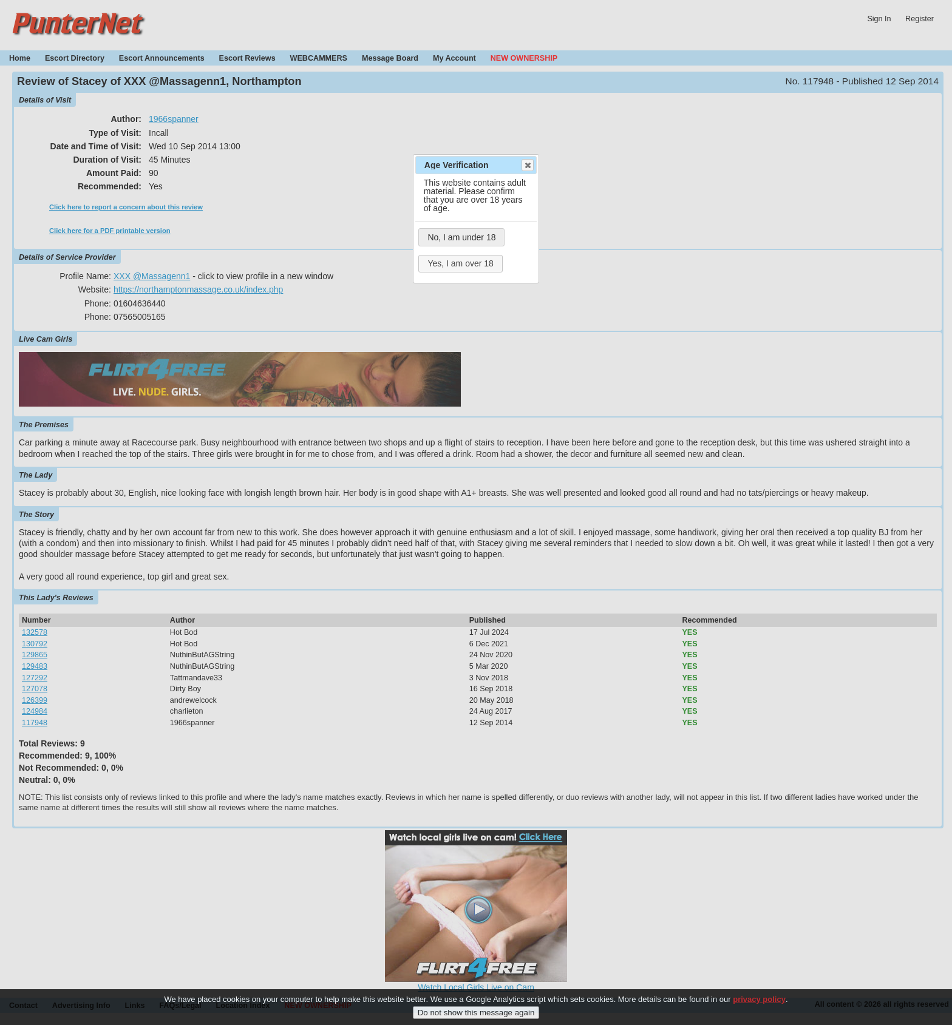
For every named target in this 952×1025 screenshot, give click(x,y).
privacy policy (759, 1005)
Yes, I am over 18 (460, 263)
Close (527, 165)
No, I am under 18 (461, 237)
